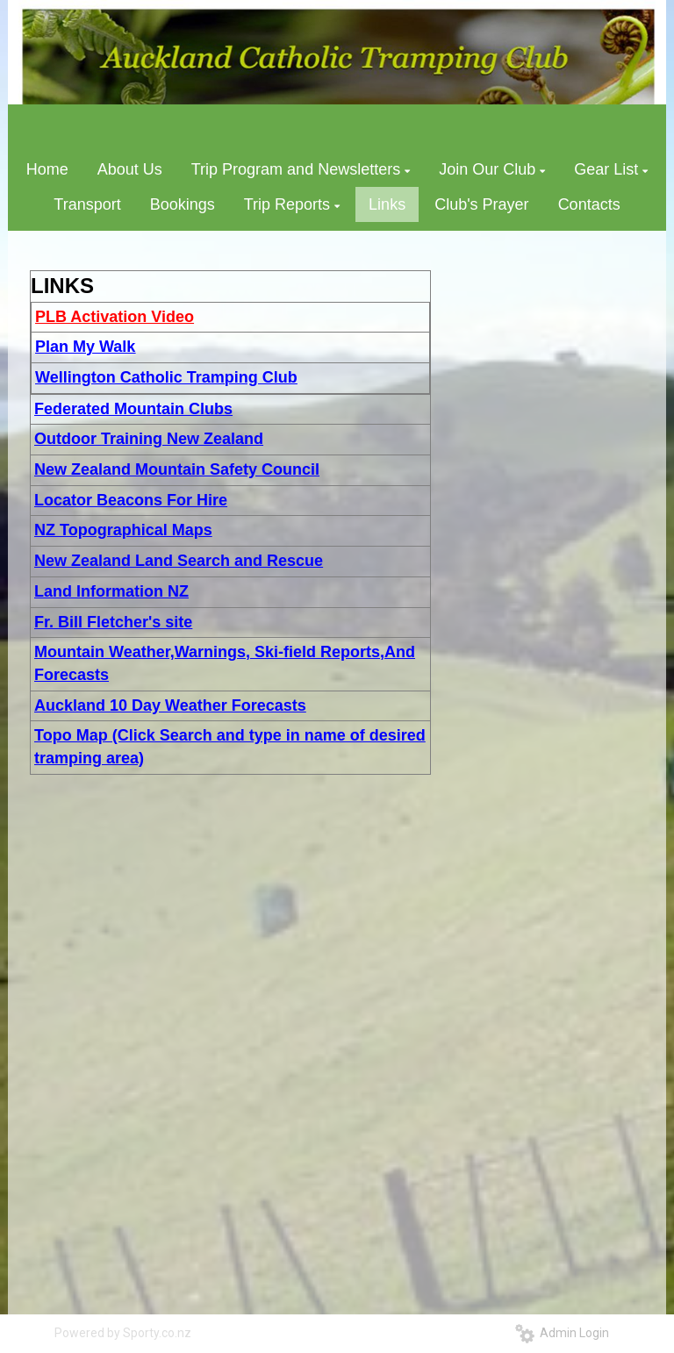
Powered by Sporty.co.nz (122, 1333)
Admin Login (562, 1333)
